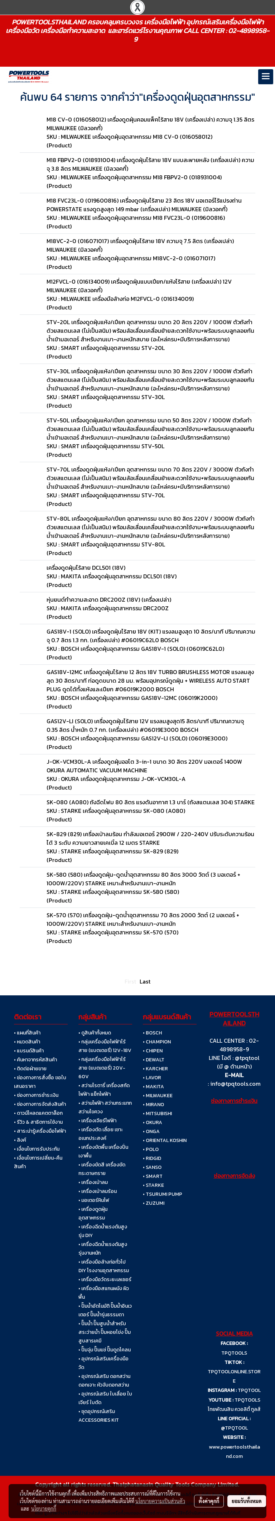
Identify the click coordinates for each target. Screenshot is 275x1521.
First (130, 981)
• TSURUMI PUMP (162, 1194)
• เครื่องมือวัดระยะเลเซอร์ (104, 1279)
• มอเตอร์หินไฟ (93, 1200)
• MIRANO (153, 1104)
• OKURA (152, 1122)
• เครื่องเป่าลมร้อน (97, 1191)
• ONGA (151, 1131)
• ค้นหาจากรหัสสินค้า (35, 1059)
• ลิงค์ (20, 1140)
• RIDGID (152, 1158)
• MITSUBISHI (157, 1113)
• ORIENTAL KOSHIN (165, 1140)
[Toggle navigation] (266, 77)
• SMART (153, 1176)
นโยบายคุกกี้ (43, 1508)
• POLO (151, 1149)
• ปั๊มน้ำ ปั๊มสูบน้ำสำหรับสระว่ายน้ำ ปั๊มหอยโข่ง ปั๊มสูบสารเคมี (104, 1332)
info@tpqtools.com (235, 1083)
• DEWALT (153, 1059)
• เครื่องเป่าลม (93, 1182)
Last (145, 981)
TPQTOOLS (234, 1353)
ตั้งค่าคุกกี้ (209, 1501)
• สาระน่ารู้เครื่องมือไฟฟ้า (40, 1131)
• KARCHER (155, 1068)
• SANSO (152, 1167)
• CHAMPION (157, 1042)
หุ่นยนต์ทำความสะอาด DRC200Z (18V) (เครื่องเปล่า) (109, 599)
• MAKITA (153, 1086)
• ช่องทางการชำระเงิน (36, 1095)
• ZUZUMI (153, 1203)
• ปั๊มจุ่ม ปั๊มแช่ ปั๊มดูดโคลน (104, 1350)
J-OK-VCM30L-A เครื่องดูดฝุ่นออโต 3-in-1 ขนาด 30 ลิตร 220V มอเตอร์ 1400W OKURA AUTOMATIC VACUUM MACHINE (144, 765)
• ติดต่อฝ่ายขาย (30, 1068)
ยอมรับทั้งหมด (247, 1501)
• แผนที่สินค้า (27, 1033)
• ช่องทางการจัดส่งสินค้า (40, 1104)
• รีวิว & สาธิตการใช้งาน (38, 1122)
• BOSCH (152, 1033)
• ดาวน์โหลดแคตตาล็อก (38, 1113)
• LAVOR (152, 1077)
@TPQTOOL (234, 1428)
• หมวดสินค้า (27, 1042)
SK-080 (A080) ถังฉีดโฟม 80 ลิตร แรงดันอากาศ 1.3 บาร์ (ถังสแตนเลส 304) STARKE (151, 802)
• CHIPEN (153, 1051)
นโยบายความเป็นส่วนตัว (160, 1501)
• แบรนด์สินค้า (29, 1051)
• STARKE (153, 1185)
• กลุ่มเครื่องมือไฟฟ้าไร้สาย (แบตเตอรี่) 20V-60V (102, 1068)
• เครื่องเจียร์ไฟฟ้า (97, 1120)
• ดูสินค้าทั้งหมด (94, 1033)
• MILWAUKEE (158, 1095)
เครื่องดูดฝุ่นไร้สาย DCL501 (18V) (86, 567)
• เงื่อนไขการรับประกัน (36, 1149)
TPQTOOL (249, 1390)
